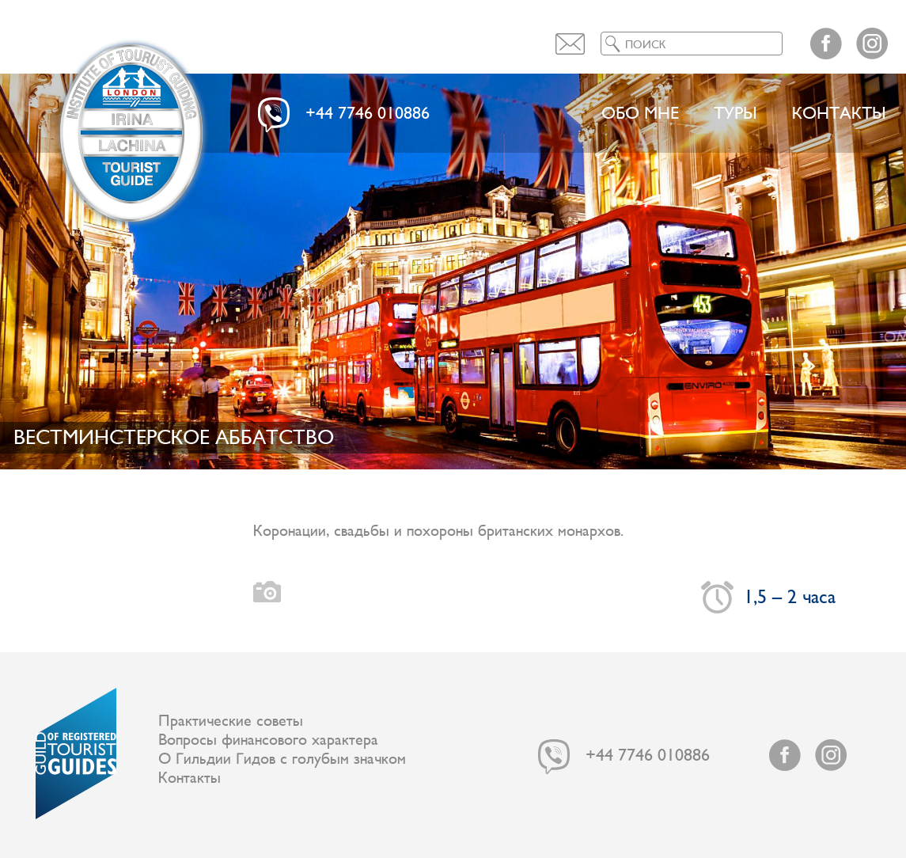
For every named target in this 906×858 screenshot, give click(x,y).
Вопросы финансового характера (268, 740)
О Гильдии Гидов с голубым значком (282, 759)
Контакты (839, 113)
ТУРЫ (735, 113)
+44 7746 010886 (367, 113)
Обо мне (640, 113)
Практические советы (230, 721)
